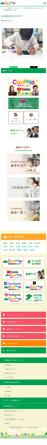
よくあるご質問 (31, 116)
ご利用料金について (9, 365)
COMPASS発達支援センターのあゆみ (14, 419)
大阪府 (11, 246)
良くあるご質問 (8, 377)
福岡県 (5, 243)
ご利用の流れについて (10, 369)
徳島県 (25, 250)
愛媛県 (19, 250)
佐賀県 (11, 243)
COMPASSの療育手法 (11, 382)
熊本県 (18, 243)
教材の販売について (9, 415)
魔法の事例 (7, 395)
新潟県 (24, 246)
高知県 (32, 250)
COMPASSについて (10, 406)
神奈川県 (12, 250)
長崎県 (24, 243)
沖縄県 (5, 246)
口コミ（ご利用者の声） (12, 400)
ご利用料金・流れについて (13, 360)
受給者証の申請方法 (9, 373)
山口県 (30, 246)
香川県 (5, 250)
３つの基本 (7, 387)
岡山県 (37, 246)
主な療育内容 (8, 391)
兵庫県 (18, 246)
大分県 (30, 243)
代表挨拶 (6, 423)
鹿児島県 (37, 243)
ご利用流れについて (15, 117)
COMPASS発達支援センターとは (13, 411)
